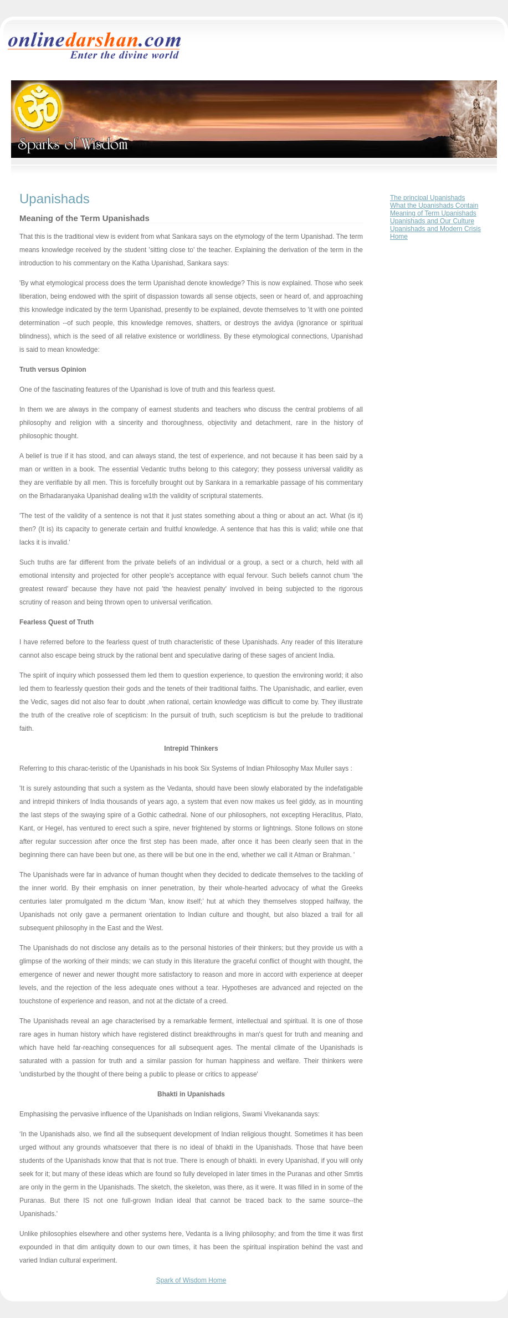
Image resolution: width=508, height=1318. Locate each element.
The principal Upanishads (427, 198)
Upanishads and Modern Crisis (435, 229)
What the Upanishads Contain (434, 205)
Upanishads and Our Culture (432, 221)
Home (399, 236)
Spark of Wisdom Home (191, 1280)
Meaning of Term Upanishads (433, 213)
